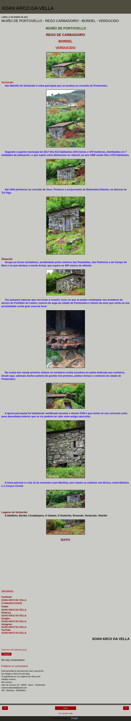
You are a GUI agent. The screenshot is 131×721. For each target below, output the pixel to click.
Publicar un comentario (14, 666)
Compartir (6, 654)
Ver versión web (65, 713)
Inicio (65, 708)
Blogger (74, 718)
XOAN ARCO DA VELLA (27, 8)
